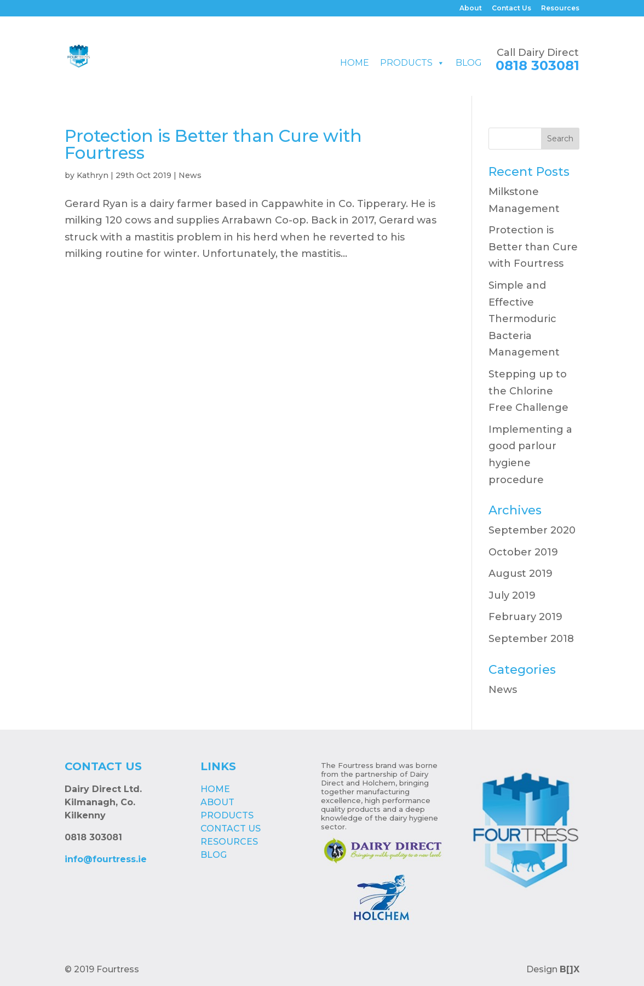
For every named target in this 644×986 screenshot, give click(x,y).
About (470, 8)
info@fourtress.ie (106, 859)
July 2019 (512, 595)
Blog (469, 63)
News (190, 175)
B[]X (569, 969)
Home (354, 63)
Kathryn (92, 175)
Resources (560, 8)
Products (406, 63)
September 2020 (532, 530)
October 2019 (523, 552)
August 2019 (520, 573)
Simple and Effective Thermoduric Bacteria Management (524, 318)
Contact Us (511, 8)
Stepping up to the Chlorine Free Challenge (528, 391)
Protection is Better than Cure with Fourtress (213, 144)
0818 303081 (537, 65)
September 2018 (531, 639)
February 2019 (525, 617)
